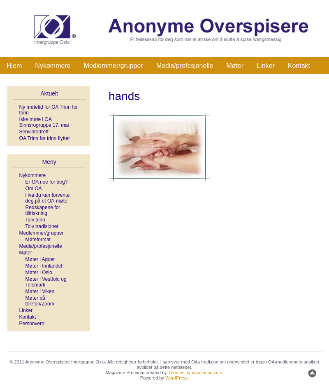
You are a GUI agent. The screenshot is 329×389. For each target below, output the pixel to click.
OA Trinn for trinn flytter (44, 138)
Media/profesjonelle (184, 65)
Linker (266, 65)
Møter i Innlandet (44, 266)
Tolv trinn (35, 220)
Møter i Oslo (38, 272)
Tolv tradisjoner (42, 226)
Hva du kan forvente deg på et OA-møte (47, 198)
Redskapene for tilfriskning (42, 210)
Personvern (31, 323)
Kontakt (299, 65)
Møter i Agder (40, 259)
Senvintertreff (34, 132)
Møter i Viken (39, 291)
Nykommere (52, 65)
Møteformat (38, 239)
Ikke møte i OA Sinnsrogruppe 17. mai (44, 122)
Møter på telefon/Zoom (39, 301)
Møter (234, 65)
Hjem (14, 65)
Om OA (33, 188)
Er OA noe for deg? (46, 182)
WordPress (176, 377)
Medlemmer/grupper (113, 65)
